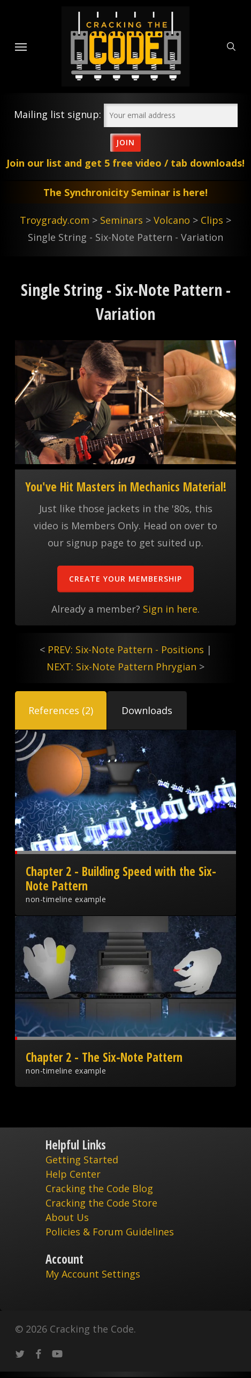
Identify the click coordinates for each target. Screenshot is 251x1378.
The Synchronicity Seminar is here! (125, 192)
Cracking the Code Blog (99, 1188)
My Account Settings (92, 1273)
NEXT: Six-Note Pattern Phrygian (121, 666)
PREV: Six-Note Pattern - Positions (126, 649)
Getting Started (81, 1159)
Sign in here (170, 608)
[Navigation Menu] (21, 46)
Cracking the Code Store (101, 1202)
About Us (67, 1217)
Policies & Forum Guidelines (109, 1231)
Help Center (73, 1174)
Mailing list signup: (57, 114)
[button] (61, 710)
